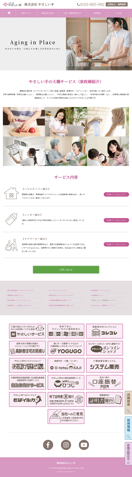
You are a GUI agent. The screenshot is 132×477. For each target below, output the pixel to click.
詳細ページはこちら (116, 194)
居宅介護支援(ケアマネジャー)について (20, 290)
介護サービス (26, 13)
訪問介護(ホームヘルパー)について (18, 300)
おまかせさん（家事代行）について (103, 305)
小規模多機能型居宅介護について (60, 300)
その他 (118, 13)
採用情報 (97, 13)
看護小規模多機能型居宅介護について (62, 305)
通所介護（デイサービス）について (61, 295)
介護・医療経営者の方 (72, 13)
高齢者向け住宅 (48, 13)
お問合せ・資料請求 (117, 4)
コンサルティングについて (58, 290)
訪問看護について (97, 295)
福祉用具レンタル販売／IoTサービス (19, 305)
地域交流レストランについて (101, 290)
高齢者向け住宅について (15, 295)
